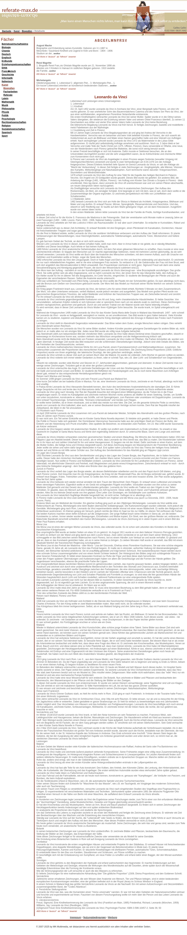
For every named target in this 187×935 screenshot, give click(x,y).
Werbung (112, 917)
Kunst (16, 31)
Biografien (27, 31)
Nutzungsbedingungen (94, 917)
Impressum (75, 917)
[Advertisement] (51, 156)
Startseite (6, 31)
